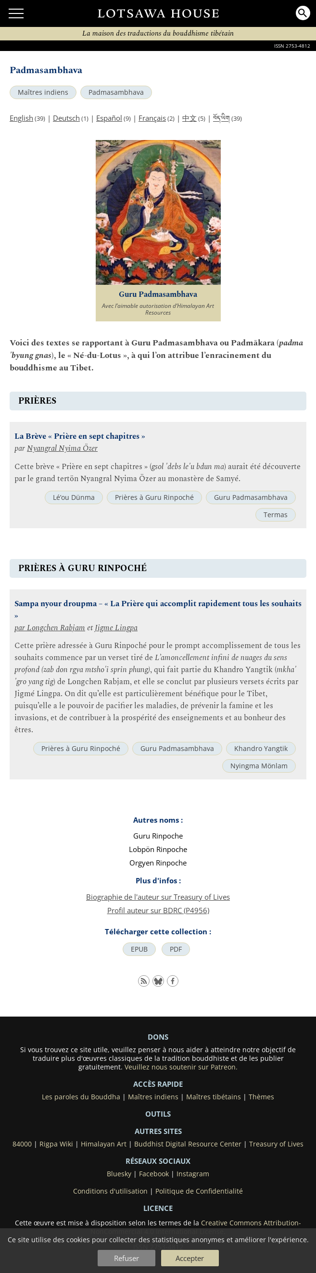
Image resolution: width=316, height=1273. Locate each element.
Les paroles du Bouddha (81, 1097)
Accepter (190, 1258)
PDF (176, 949)
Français (152, 118)
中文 (189, 118)
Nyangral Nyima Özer (62, 449)
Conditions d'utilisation (110, 1191)
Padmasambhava (116, 92)
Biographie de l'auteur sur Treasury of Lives (158, 897)
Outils (158, 1114)
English (21, 118)
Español (109, 118)
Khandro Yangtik (261, 748)
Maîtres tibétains (213, 1097)
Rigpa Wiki (56, 1144)
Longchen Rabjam (56, 628)
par (20, 628)
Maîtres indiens (43, 92)
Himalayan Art (103, 1144)
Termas (276, 514)
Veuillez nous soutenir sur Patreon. (181, 1067)
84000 (22, 1144)
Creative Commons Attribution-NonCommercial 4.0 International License (195, 1227)
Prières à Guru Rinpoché (154, 497)
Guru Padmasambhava (251, 497)
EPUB (139, 949)
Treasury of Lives (276, 1144)
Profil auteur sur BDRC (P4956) (158, 910)
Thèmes (261, 1097)
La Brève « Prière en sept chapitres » (79, 437)
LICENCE (158, 1208)
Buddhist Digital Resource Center (187, 1144)
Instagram (193, 1174)
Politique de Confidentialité (199, 1191)
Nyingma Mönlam (259, 766)
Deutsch (66, 118)
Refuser (126, 1258)
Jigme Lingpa (116, 628)
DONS (158, 1037)
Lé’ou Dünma (74, 497)
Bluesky (119, 1174)
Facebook (154, 1174)
